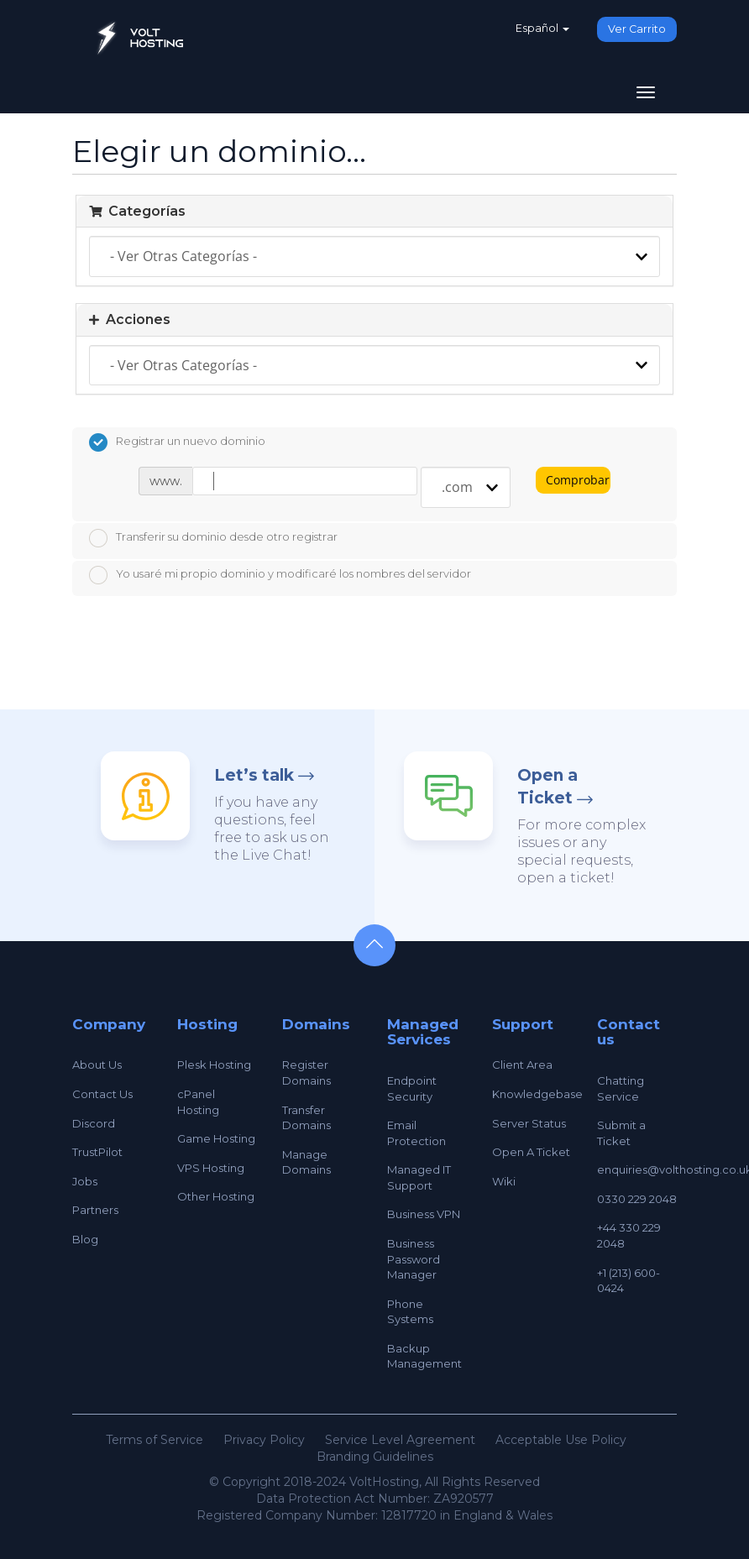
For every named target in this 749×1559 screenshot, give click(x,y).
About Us (97, 1064)
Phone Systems (410, 1311)
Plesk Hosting (214, 1064)
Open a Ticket (547, 787)
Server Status (529, 1123)
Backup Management (424, 1356)
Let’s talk (254, 775)
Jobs (84, 1181)
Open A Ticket (531, 1152)
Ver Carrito (637, 29)
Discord (93, 1123)
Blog (85, 1239)
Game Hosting (216, 1138)
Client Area (522, 1064)
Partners (95, 1209)
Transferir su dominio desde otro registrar (213, 538)
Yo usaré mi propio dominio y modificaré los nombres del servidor (280, 575)
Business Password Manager (413, 1259)
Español (542, 28)
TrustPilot (97, 1152)
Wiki (504, 1181)
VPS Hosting (210, 1167)
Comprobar (578, 480)
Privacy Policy (264, 1439)
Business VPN (423, 1214)
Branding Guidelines (375, 1456)
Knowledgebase (537, 1094)
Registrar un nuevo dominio (177, 442)
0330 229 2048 (637, 1199)
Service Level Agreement (400, 1439)
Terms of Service (154, 1439)
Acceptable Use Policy (560, 1439)
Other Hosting (215, 1196)
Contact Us (102, 1094)
